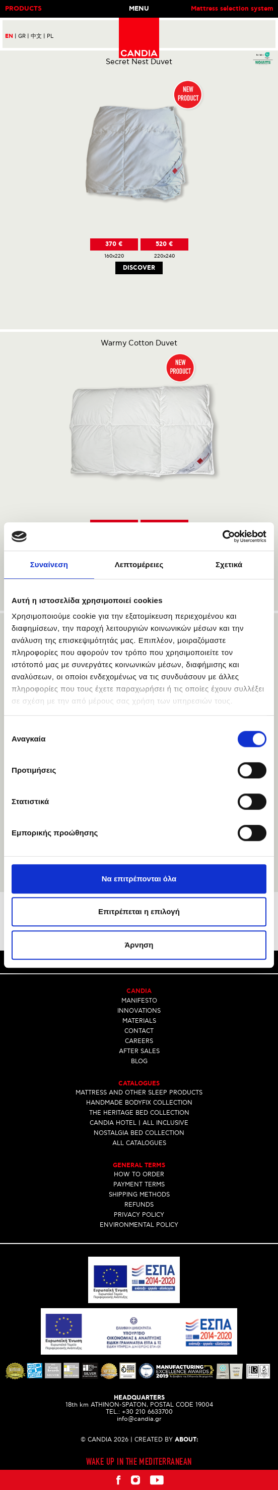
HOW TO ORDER (139, 1174)
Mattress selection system (232, 9)
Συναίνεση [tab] (49, 564)
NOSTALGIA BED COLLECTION (139, 1133)
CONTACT (139, 1031)
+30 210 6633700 (147, 1412)
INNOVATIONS (139, 1011)
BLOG (139, 1061)
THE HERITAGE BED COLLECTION (139, 1113)
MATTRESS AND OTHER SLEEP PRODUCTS (139, 1092)
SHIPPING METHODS (139, 1194)
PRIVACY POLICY (139, 1215)
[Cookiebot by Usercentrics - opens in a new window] (222, 536)
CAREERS (139, 1041)
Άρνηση (138, 944)
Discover (139, 268)
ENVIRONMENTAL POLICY (139, 1225)
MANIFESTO (139, 1001)
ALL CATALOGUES (139, 1143)
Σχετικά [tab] (229, 564)
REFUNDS (139, 1205)
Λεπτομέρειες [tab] (139, 564)
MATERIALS (139, 1021)
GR (23, 36)
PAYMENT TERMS (139, 1184)
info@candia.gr (139, 1419)
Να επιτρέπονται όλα (139, 878)
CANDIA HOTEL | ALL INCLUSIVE (139, 1123)
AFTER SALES (139, 1051)
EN (11, 36)
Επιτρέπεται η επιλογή (139, 911)
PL (50, 36)
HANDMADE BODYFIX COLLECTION (139, 1103)
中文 (38, 36)
